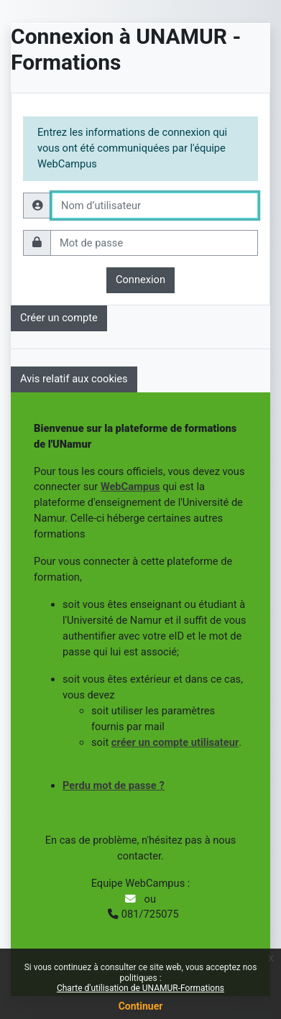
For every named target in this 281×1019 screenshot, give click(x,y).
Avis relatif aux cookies (74, 378)
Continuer (141, 1006)
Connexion (140, 279)
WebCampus (130, 486)
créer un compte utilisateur (175, 742)
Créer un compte (59, 317)
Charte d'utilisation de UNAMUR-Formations (140, 988)
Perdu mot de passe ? (114, 785)
